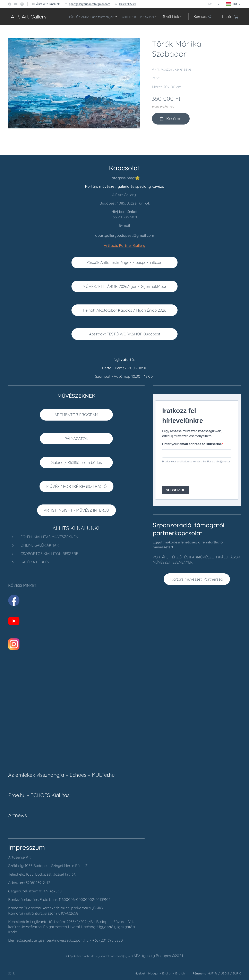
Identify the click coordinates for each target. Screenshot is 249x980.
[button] (202, 16)
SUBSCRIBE (175, 490)
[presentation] (193, 475)
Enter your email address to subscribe (192, 444)
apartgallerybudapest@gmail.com (89, 4)
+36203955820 (127, 4)
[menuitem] (128, 16)
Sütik (11, 973)
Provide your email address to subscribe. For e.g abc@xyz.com (196, 461)
